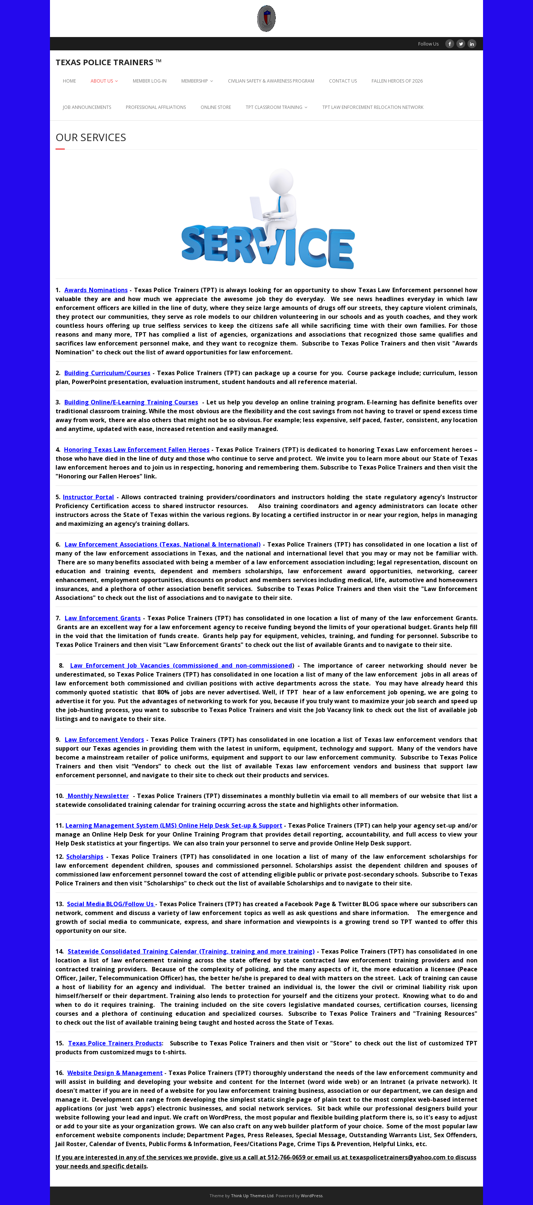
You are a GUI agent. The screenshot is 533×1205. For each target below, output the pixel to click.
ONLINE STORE (216, 107)
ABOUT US (102, 81)
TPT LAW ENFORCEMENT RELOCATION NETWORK (372, 107)
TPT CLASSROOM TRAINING (274, 107)
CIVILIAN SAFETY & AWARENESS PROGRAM (271, 81)
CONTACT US (343, 81)
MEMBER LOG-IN (150, 81)
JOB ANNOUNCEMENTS (87, 107)
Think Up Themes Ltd (252, 1195)
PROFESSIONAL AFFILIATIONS (156, 107)
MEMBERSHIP (194, 81)
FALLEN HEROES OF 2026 (397, 81)
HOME (69, 81)
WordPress (311, 1195)
